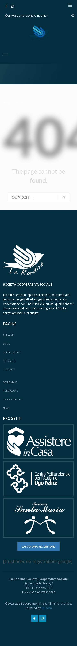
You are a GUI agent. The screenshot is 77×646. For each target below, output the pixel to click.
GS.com (46, 608)
